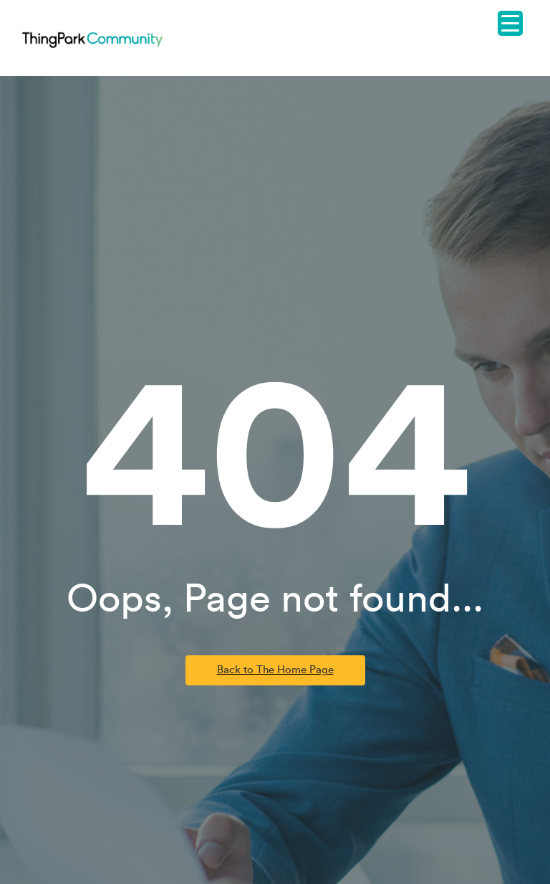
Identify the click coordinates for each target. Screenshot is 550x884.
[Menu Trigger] (510, 23)
